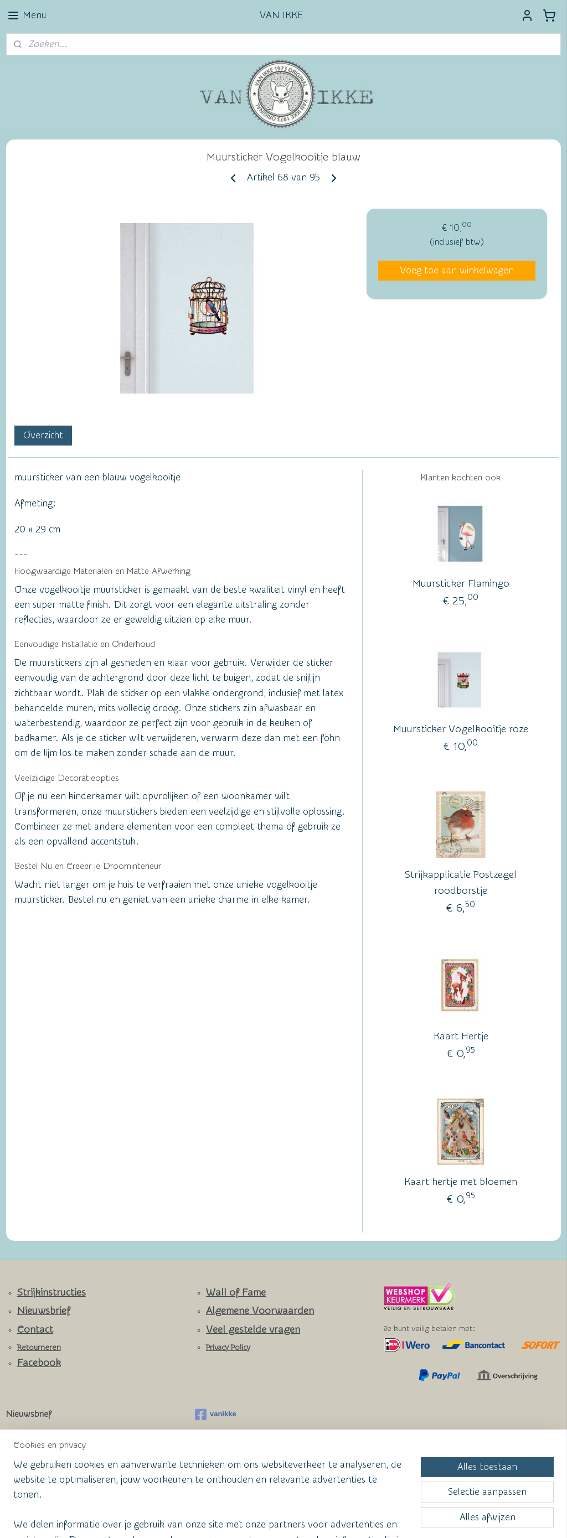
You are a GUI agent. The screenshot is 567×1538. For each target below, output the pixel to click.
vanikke (215, 1414)
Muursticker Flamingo (461, 583)
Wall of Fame (236, 1292)
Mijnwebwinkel (392, 1517)
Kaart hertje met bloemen (460, 1182)
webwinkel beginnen (301, 1517)
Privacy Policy (228, 1347)
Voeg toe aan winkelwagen (457, 270)
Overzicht (43, 435)
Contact (35, 1329)
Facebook (39, 1363)
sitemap (240, 1517)
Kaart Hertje (461, 1036)
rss (261, 1517)
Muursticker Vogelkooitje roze (460, 729)
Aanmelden (39, 1463)
